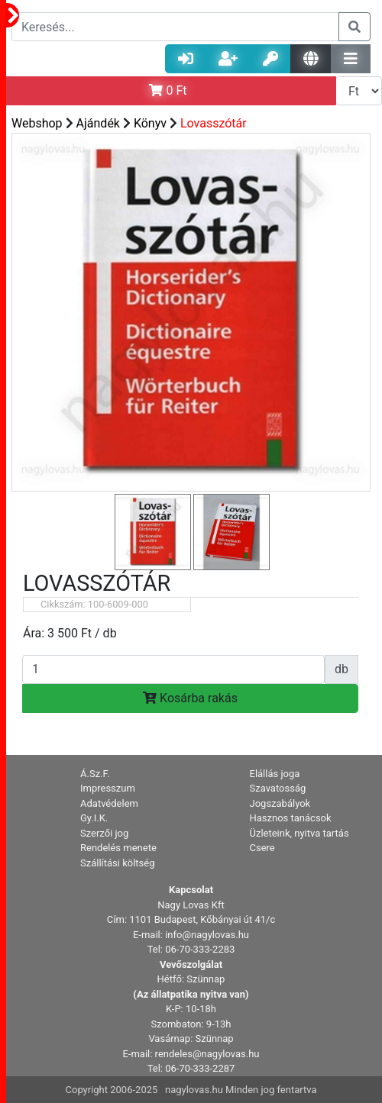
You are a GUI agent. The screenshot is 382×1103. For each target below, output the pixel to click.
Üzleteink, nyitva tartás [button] (299, 833)
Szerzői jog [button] (104, 833)
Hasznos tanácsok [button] (291, 818)
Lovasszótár (213, 123)
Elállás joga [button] (275, 773)
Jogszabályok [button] (280, 803)
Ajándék (98, 123)
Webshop (37, 123)
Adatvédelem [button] (109, 803)
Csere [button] (262, 847)
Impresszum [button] (107, 788)
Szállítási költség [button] (117, 863)
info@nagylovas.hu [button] (207, 934)
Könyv (150, 123)
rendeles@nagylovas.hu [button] (207, 1053)
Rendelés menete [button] (118, 847)
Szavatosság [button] (278, 788)
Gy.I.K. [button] (94, 818)
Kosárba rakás (190, 698)
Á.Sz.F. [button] (95, 773)
